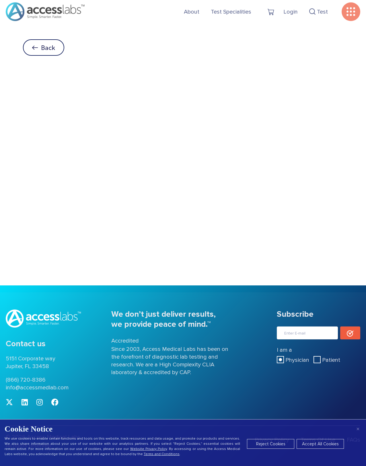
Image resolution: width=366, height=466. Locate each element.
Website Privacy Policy (148, 449)
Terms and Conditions (162, 454)
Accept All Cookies (320, 443)
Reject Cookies (270, 443)
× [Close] (358, 429)
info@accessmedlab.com (37, 387)
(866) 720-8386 (26, 379)
